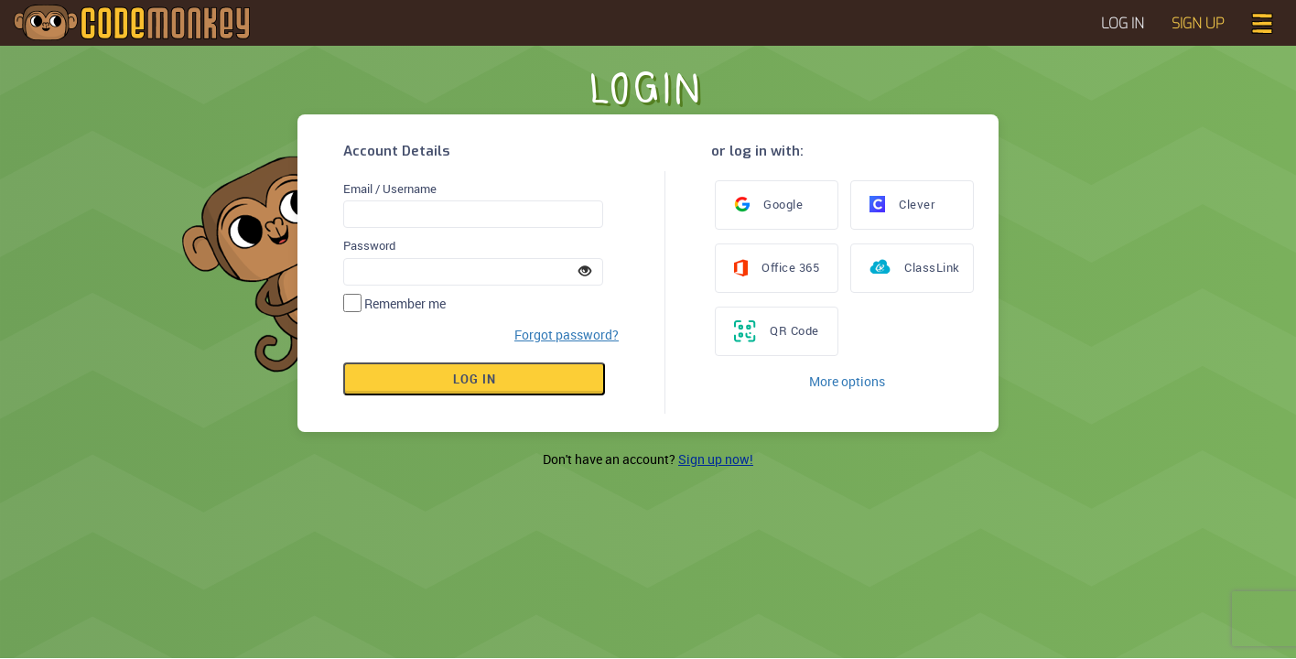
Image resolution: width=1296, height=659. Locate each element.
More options (847, 381)
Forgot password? (566, 334)
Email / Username (390, 188)
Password (369, 245)
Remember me (405, 303)
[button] (1262, 21)
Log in (474, 379)
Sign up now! (715, 459)
